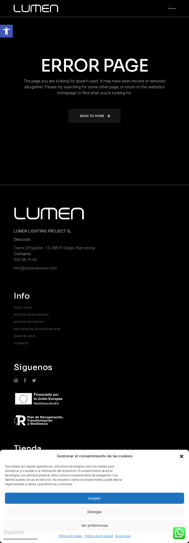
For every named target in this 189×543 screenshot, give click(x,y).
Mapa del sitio (25, 336)
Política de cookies (70, 536)
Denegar (94, 512)
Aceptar (94, 498)
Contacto (21, 343)
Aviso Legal (122, 536)
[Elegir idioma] (20, 533)
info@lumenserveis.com (35, 268)
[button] (6, 31)
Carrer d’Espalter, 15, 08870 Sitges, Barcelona (54, 248)
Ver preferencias (94, 525)
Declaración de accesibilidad (37, 329)
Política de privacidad (99, 536)
